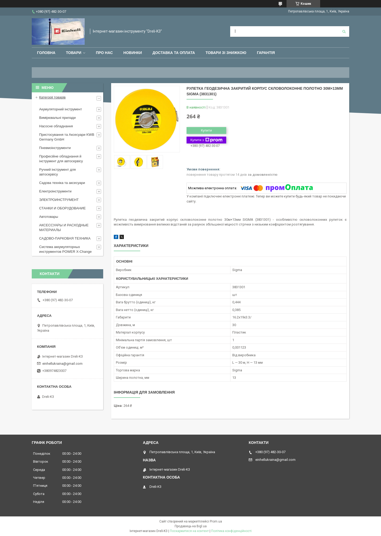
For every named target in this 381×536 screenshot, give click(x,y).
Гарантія (266, 53)
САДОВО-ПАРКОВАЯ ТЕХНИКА (64, 238)
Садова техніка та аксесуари (62, 183)
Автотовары (48, 217)
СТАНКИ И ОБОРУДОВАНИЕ (62, 208)
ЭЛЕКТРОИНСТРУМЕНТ (59, 200)
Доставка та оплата (173, 53)
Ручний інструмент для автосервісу (57, 172)
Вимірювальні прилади (57, 118)
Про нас (104, 53)
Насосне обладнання (56, 126)
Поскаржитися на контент (189, 531)
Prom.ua (216, 521)
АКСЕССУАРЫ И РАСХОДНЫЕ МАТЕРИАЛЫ (64, 227)
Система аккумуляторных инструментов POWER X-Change (65, 249)
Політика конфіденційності (231, 531)
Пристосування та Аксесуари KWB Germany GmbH (66, 137)
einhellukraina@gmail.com (62, 364)
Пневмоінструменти (55, 148)
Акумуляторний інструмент (60, 109)
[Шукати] (344, 31)
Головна (46, 53)
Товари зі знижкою (226, 53)
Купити (206, 130)
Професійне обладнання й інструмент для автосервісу (61, 158)
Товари (73, 53)
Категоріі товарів (52, 97)
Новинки (132, 53)
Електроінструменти (55, 191)
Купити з (206, 140)
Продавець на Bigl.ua (191, 526)
